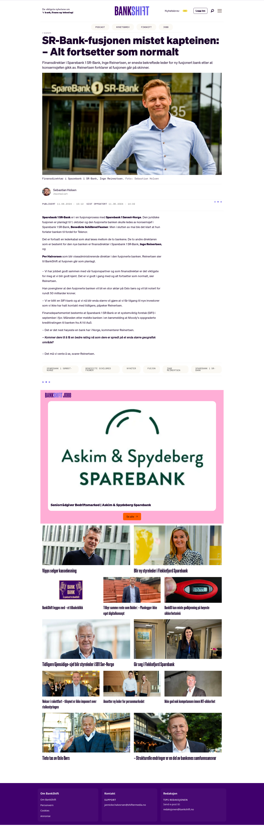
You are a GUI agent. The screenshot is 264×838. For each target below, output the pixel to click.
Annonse (45, 827)
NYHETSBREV (121, 27)
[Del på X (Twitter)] (212, 209)
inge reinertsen (176, 375)
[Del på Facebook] (205, 209)
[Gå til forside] (121, 11)
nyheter (129, 374)
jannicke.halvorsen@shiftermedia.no (125, 816)
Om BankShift (48, 810)
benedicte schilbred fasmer (97, 375)
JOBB (170, 27)
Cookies (44, 821)
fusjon (151, 374)
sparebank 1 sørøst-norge (56, 375)
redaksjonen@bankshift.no (178, 820)
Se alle (130, 528)
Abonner (177, 11)
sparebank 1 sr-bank (205, 375)
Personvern (47, 816)
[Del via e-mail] (219, 209)
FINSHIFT (148, 27)
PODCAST (96, 27)
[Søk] (212, 10)
